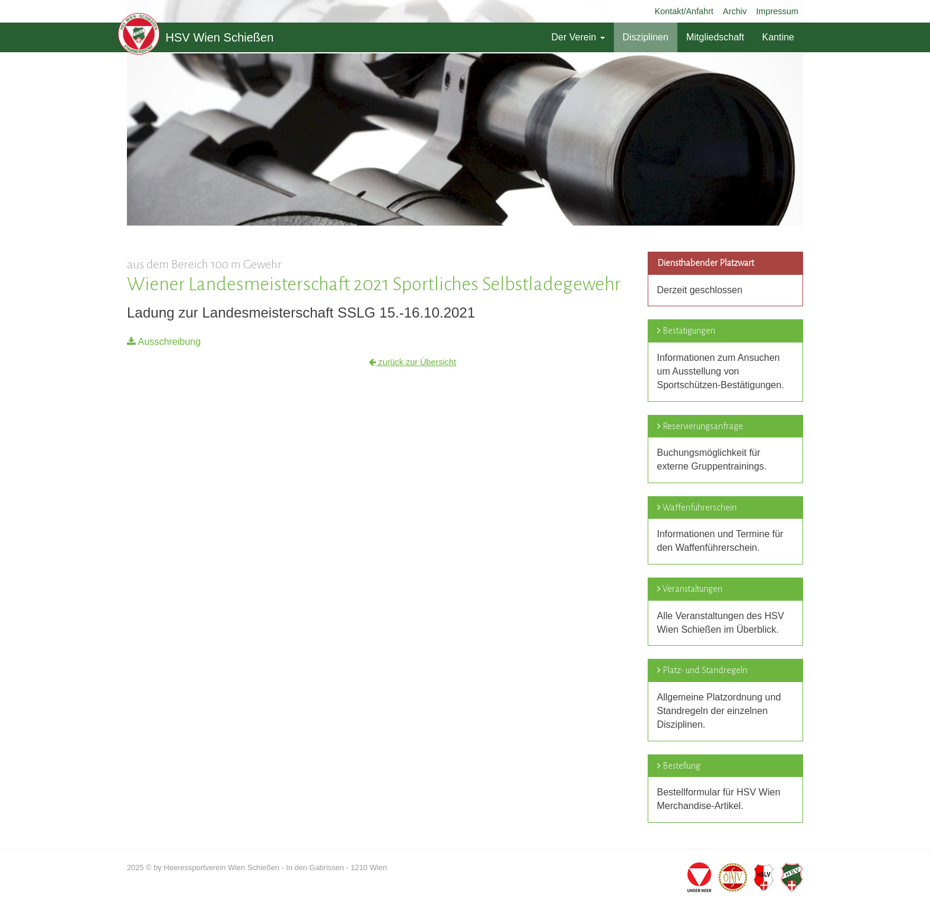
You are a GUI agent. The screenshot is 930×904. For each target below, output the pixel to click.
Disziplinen (645, 37)
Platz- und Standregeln (705, 670)
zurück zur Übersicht (412, 362)
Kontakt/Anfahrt (684, 11)
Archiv (735, 11)
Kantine (778, 37)
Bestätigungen (689, 330)
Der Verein (577, 37)
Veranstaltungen (692, 589)
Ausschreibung (163, 342)
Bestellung (681, 765)
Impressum (777, 11)
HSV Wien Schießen (195, 37)
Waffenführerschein (700, 507)
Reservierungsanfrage (703, 426)
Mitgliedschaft (715, 37)
